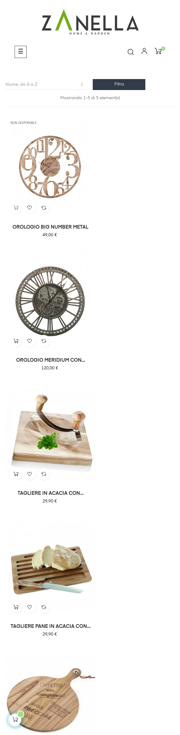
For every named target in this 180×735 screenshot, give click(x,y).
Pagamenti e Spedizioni (90, 657)
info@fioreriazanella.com (90, 641)
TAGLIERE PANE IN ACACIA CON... (134, 341)
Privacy (90, 664)
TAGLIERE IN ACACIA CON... (46, 341)
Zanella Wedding (129, 573)
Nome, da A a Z (46, 84)
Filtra (119, 84)
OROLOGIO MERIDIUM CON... (133, 217)
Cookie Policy (90, 670)
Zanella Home (44, 573)
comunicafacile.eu (106, 710)
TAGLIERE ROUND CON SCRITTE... (46, 465)
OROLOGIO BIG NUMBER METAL (47, 217)
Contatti (166, 573)
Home (12, 573)
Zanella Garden (86, 573)
